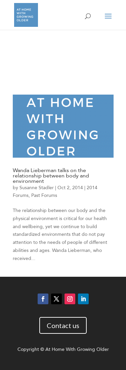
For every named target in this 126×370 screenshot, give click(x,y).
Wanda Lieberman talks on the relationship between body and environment (51, 176)
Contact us (63, 325)
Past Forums (44, 195)
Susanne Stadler (36, 187)
